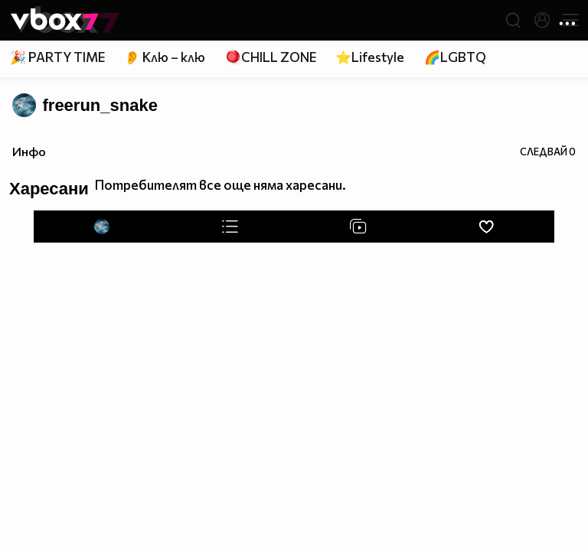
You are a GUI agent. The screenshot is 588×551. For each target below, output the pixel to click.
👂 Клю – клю (164, 57)
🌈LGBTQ (455, 57)
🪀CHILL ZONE (270, 57)
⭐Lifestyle (369, 57)
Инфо (29, 151)
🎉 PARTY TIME (57, 57)
